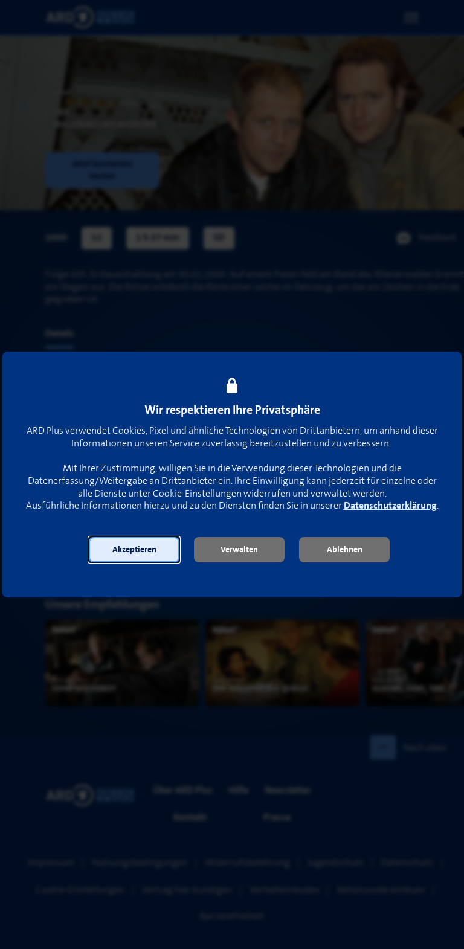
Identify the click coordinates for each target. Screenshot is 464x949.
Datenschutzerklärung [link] (390, 506)
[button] (134, 549)
